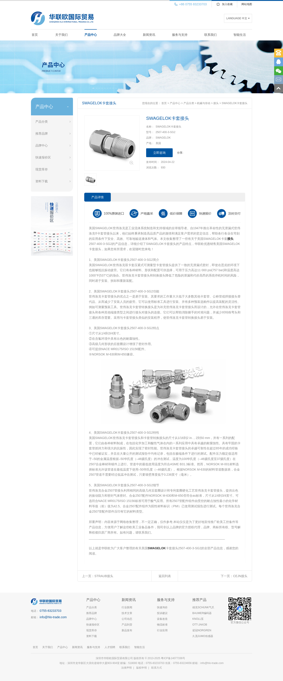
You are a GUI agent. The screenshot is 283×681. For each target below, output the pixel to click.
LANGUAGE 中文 (236, 18)
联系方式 (156, 667)
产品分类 (41, 121)
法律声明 (126, 667)
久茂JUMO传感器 (202, 636)
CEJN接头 (240, 576)
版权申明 (141, 667)
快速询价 (162, 607)
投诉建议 (162, 613)
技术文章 (127, 613)
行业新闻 (127, 607)
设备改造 (162, 618)
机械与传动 (203, 103)
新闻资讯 (149, 34)
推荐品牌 (41, 133)
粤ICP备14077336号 (173, 658)
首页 (35, 34)
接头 (216, 103)
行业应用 (162, 630)
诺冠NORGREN (201, 630)
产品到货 (127, 624)
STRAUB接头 (103, 576)
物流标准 (162, 624)
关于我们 (61, 34)
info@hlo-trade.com (53, 617)
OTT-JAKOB (199, 624)
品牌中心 (41, 145)
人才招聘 (110, 647)
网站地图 (246, 4)
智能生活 (239, 34)
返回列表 (165, 576)
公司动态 (127, 618)
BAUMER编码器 (202, 613)
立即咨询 (159, 153)
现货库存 (41, 169)
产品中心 (90, 34)
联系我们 (210, 34)
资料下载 (41, 181)
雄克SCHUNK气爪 (203, 607)
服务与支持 (179, 34)
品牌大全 (120, 34)
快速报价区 (43, 157)
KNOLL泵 (198, 618)
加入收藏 (227, 4)
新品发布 (127, 630)
